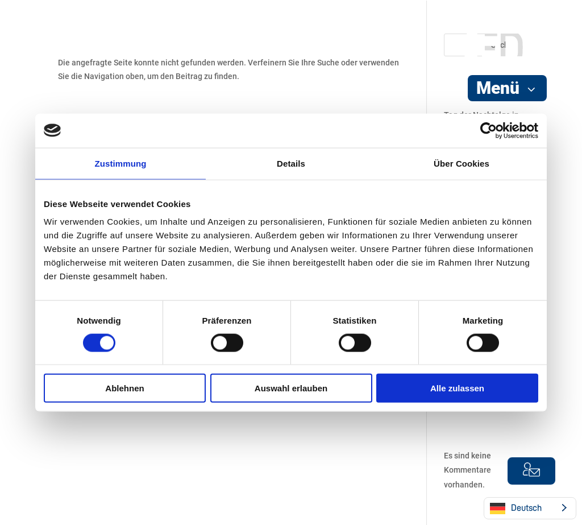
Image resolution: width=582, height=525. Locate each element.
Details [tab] (291, 163)
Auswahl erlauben (291, 388)
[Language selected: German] (530, 508)
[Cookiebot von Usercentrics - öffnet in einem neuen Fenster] (488, 130)
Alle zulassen (457, 388)
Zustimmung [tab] (121, 163)
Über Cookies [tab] (461, 163)
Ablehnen (124, 388)
